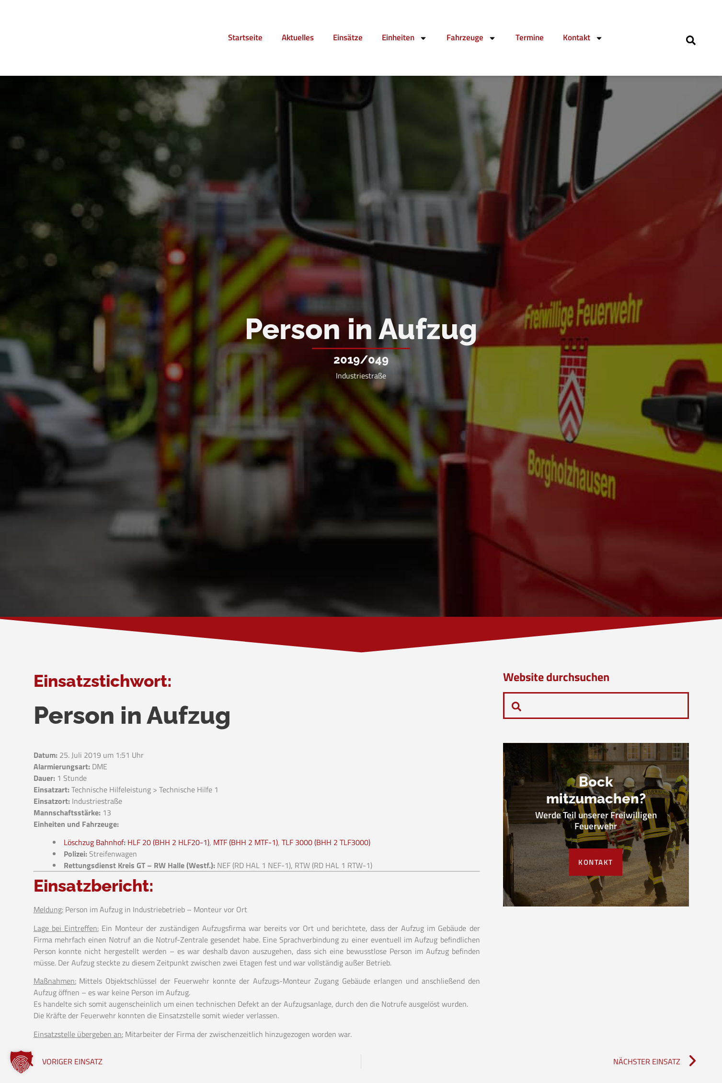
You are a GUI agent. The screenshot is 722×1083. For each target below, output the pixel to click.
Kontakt (583, 38)
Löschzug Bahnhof (94, 844)
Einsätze (348, 37)
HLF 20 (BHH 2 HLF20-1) (168, 844)
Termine (530, 37)
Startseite (245, 37)
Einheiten (404, 38)
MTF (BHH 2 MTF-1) (245, 844)
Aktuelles (298, 37)
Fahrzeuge (471, 38)
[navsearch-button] (690, 39)
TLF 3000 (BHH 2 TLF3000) (326, 844)
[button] (21, 1062)
